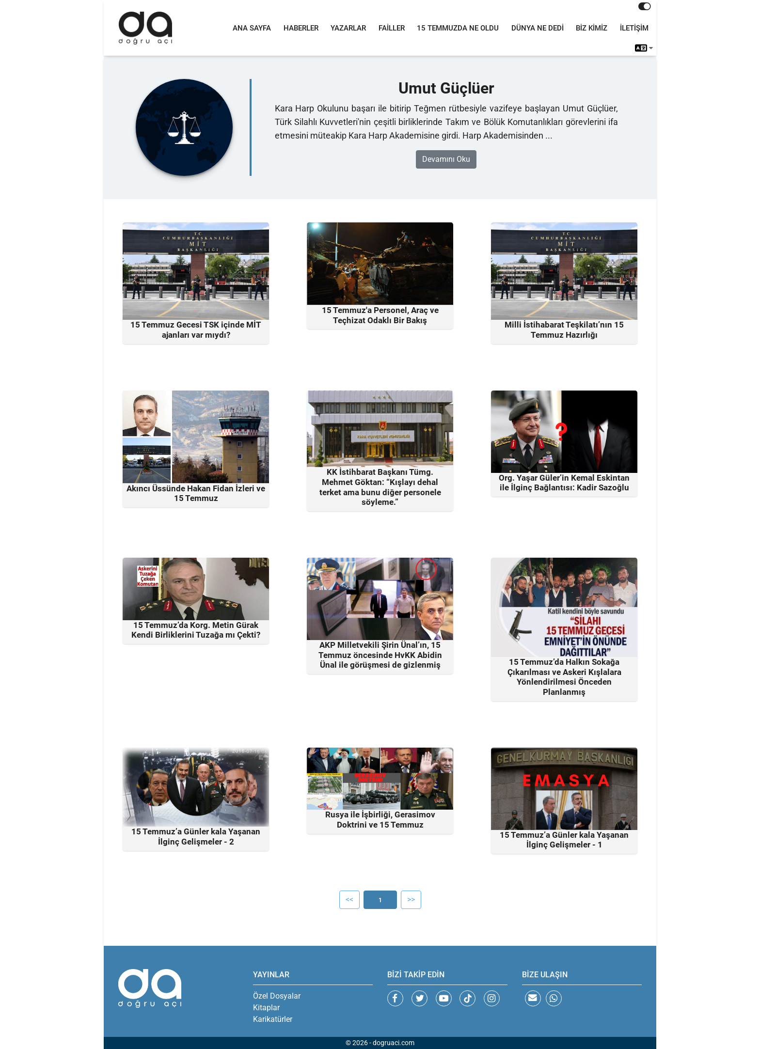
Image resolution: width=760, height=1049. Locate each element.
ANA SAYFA (252, 28)
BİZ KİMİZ (591, 28)
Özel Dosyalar (277, 996)
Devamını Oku (446, 159)
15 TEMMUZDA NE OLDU (458, 28)
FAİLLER (392, 28)
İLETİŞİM (634, 28)
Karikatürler (272, 1019)
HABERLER (301, 28)
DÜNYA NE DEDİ (537, 28)
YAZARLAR (348, 28)
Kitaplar (266, 1007)
